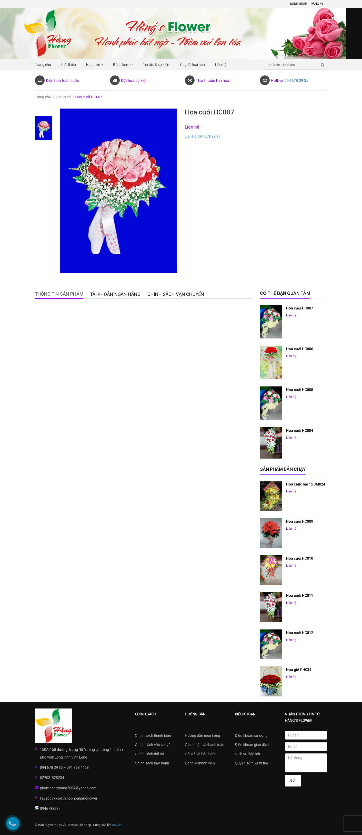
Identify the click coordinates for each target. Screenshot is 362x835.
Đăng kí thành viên (200, 763)
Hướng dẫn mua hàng (202, 735)
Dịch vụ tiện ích (247, 754)
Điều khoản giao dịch (252, 745)
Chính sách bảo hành (152, 763)
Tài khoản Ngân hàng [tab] (115, 294)
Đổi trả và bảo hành (200, 754)
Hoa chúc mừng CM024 (305, 484)
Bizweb (117, 825)
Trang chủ (43, 97)
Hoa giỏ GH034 (298, 670)
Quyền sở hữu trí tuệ (251, 763)
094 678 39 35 (296, 80)
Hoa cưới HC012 (299, 633)
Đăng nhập (298, 4)
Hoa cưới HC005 (299, 390)
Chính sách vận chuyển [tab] (175, 294)
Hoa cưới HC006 (299, 349)
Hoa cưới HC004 (299, 431)
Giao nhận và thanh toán (204, 745)
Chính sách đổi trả (149, 754)
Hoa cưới (63, 97)
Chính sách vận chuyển (154, 745)
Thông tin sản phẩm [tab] (59, 294)
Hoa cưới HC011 (299, 596)
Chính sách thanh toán (153, 735)
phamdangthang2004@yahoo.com (68, 788)
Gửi (293, 780)
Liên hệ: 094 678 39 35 (202, 136)
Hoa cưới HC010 (299, 558)
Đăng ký (317, 4)
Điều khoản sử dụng (251, 735)
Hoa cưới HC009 (299, 521)
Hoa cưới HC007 (299, 308)
